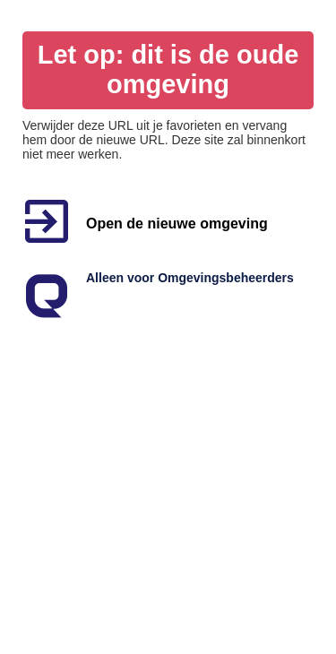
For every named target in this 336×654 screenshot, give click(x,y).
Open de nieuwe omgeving (177, 223)
